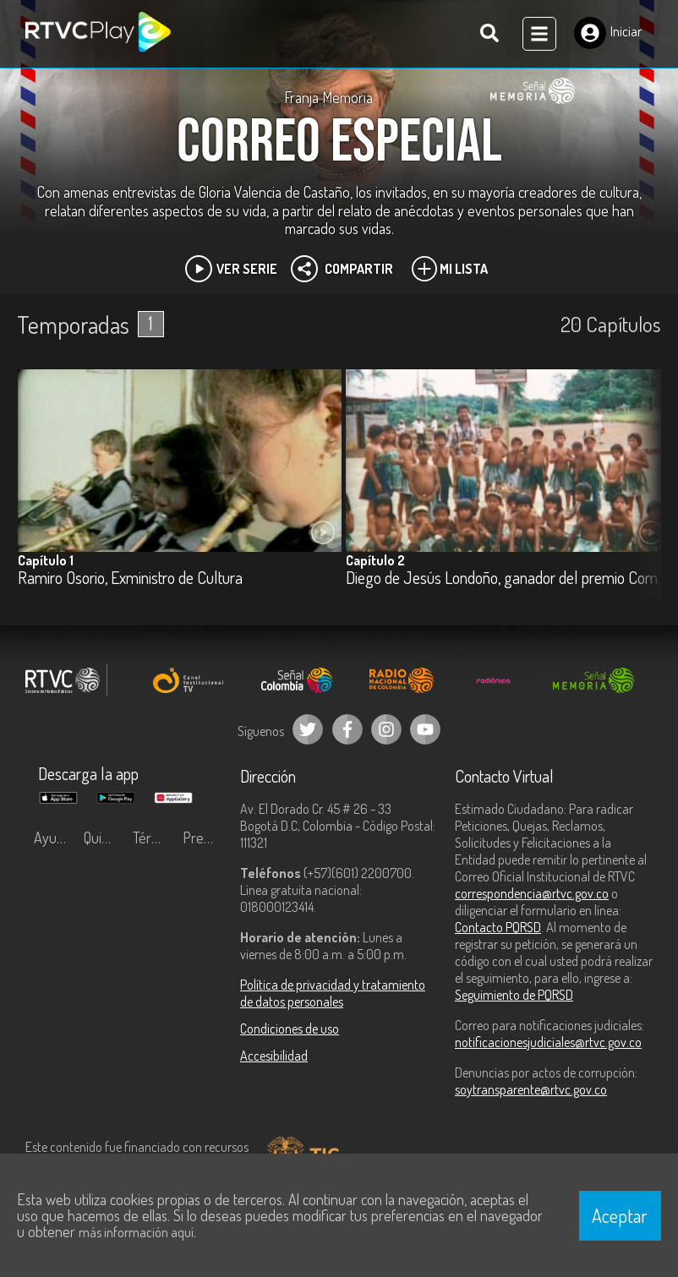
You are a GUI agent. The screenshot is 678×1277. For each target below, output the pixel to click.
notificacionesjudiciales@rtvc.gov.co (548, 1042)
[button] (640, 497)
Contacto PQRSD (498, 927)
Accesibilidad (274, 1055)
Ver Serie (231, 268)
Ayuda (52, 837)
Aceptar (620, 1215)
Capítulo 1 (46, 560)
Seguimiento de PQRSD (514, 994)
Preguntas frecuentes (203, 837)
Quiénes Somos (104, 837)
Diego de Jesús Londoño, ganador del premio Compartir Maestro (508, 578)
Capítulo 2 (375, 560)
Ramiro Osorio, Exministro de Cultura (130, 578)
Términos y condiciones (153, 837)
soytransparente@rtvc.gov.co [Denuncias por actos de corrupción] (531, 1089)
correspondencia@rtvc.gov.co (532, 893)
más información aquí (136, 1232)
